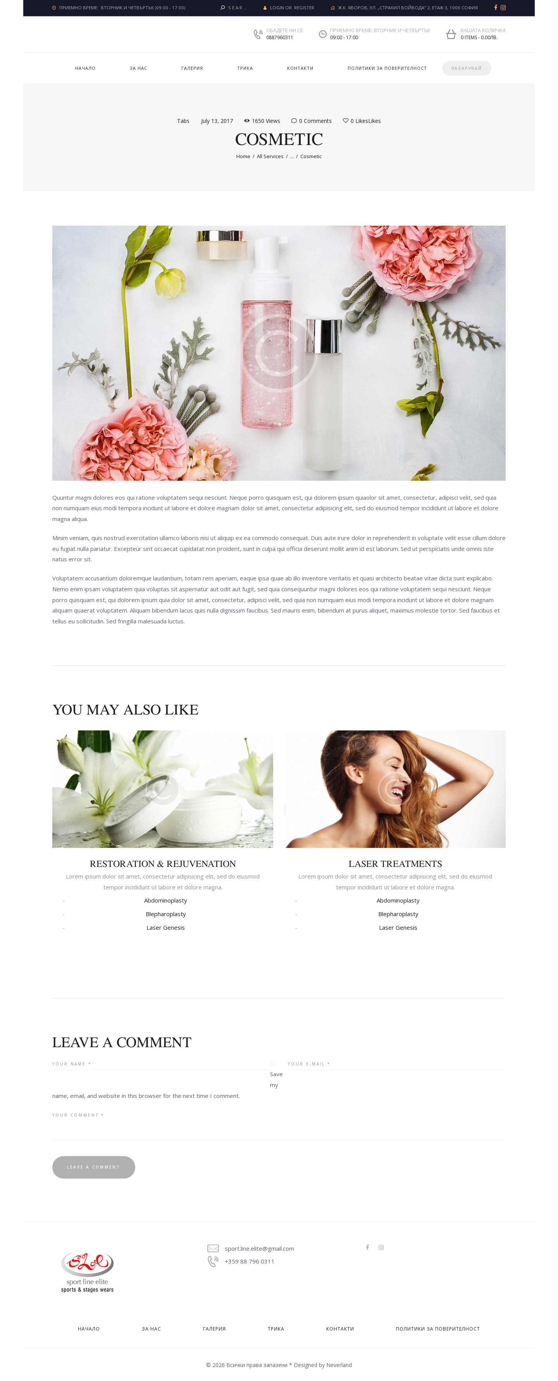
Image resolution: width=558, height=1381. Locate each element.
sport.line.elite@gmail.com (259, 1248)
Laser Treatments (395, 864)
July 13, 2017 (217, 120)
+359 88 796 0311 (250, 1261)
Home (243, 156)
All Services (270, 156)
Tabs (183, 120)
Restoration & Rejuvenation (163, 864)
